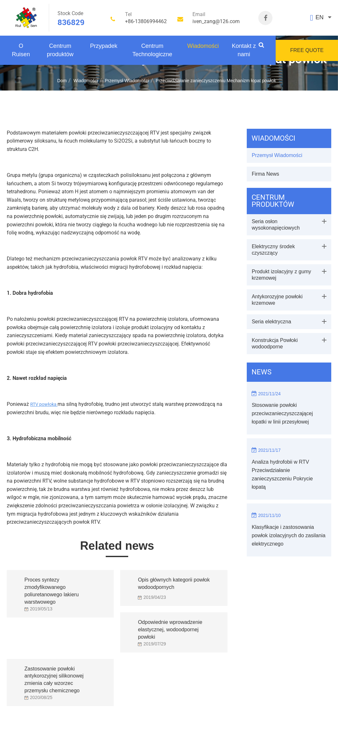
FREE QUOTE (307, 50)
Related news (117, 545)
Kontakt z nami (244, 50)
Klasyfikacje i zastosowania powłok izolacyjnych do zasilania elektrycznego (288, 535)
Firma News (265, 174)
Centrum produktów (60, 50)
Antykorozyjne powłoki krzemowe (277, 300)
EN (320, 17)
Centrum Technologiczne (152, 50)
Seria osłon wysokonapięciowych (275, 225)
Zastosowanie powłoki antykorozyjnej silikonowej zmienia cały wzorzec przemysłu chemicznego (54, 674)
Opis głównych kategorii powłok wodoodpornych (173, 583)
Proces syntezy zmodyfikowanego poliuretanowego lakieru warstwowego (51, 585)
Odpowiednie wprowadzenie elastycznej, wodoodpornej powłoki (170, 627)
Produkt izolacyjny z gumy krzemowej (281, 275)
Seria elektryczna (271, 321)
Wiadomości (203, 46)
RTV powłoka (44, 404)
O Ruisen (21, 50)
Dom (62, 80)
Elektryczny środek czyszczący (273, 250)
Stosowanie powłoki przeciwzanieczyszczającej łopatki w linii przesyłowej (282, 413)
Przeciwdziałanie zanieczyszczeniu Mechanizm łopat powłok (216, 80)
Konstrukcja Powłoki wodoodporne (275, 343)
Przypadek (103, 46)
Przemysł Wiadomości (127, 80)
